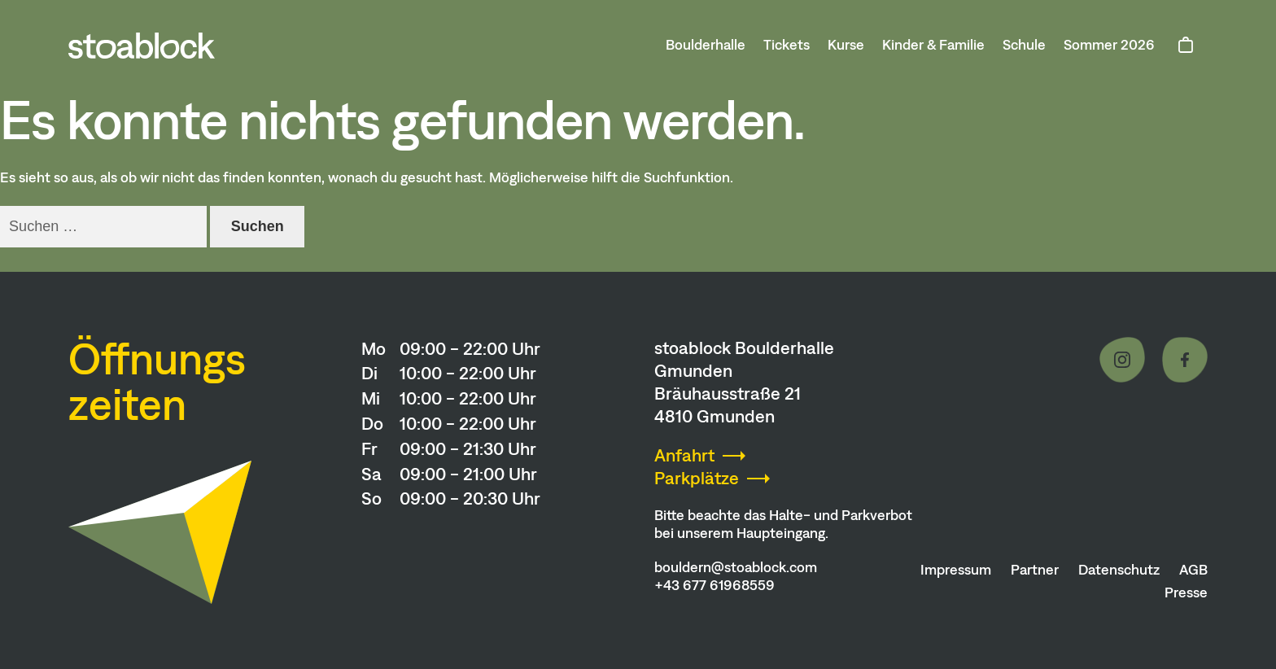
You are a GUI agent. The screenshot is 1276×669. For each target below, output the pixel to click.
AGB (1193, 570)
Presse (1186, 592)
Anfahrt (684, 455)
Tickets (786, 45)
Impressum (955, 570)
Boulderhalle (705, 45)
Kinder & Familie (933, 45)
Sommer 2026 (1109, 45)
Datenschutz (1119, 570)
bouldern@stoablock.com (735, 567)
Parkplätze (696, 478)
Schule (1024, 45)
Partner (1035, 570)
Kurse (846, 45)
